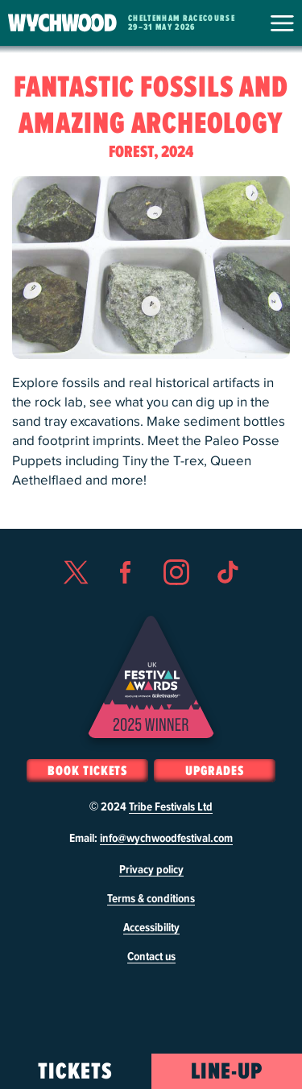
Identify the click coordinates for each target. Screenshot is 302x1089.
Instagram (176, 601)
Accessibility (151, 928)
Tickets (75, 1072)
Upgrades (214, 771)
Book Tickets (87, 771)
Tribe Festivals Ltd (171, 807)
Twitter (75, 601)
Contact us (151, 957)
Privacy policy (151, 870)
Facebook (125, 601)
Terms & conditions (151, 899)
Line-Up (227, 1072)
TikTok (227, 601)
